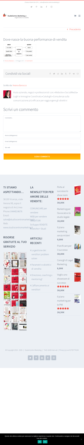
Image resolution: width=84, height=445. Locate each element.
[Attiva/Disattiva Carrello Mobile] (75, 16)
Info (45, 442)
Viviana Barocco (9, 61)
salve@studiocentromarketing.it (49, 2)
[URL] (42, 147)
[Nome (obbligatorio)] (42, 135)
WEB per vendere (38, 216)
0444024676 (16, 211)
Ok (40, 442)
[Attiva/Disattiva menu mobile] (79, 16)
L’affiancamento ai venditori (40, 287)
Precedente (75, 29)
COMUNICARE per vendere (38, 210)
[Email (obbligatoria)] (42, 141)
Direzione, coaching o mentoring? (41, 277)
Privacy (62, 350)
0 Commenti (29, 61)
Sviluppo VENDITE (39, 224)
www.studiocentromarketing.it (18, 227)
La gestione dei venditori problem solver (40, 254)
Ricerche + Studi (38, 228)
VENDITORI (35, 220)
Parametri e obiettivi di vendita (41, 266)
